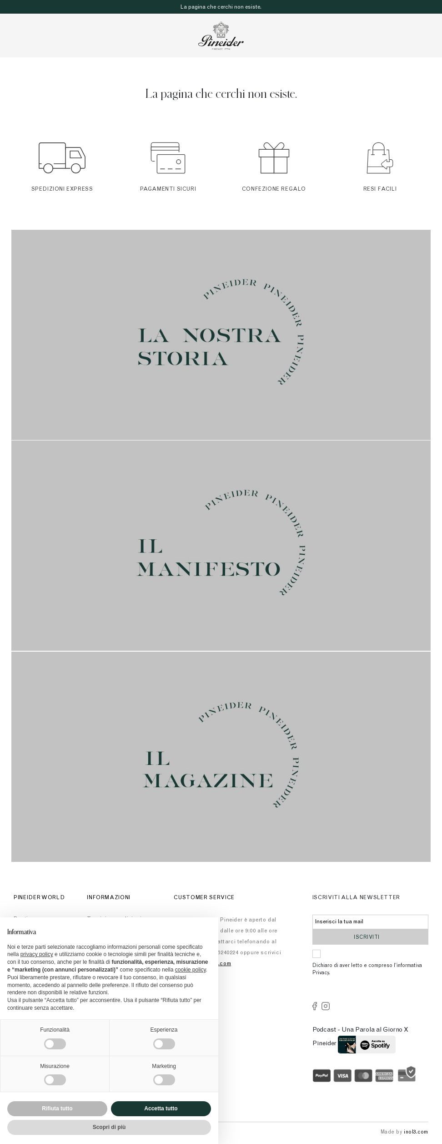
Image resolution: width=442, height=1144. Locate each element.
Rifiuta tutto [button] (57, 1108)
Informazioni (109, 898)
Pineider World (39, 898)
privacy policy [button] (36, 954)
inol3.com (416, 1132)
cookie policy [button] (190, 970)
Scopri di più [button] (109, 1127)
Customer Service (204, 898)
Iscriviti (370, 936)
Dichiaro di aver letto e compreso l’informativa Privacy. (367, 969)
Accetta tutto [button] (160, 1108)
